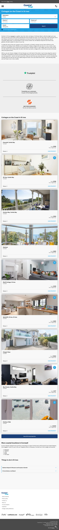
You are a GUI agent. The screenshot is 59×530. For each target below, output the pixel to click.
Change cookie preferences (7, 508)
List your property (5, 504)
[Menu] (2, 6)
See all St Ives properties (29, 436)
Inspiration (4, 506)
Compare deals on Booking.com (9, 29)
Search (44, 26)
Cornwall (12, 36)
